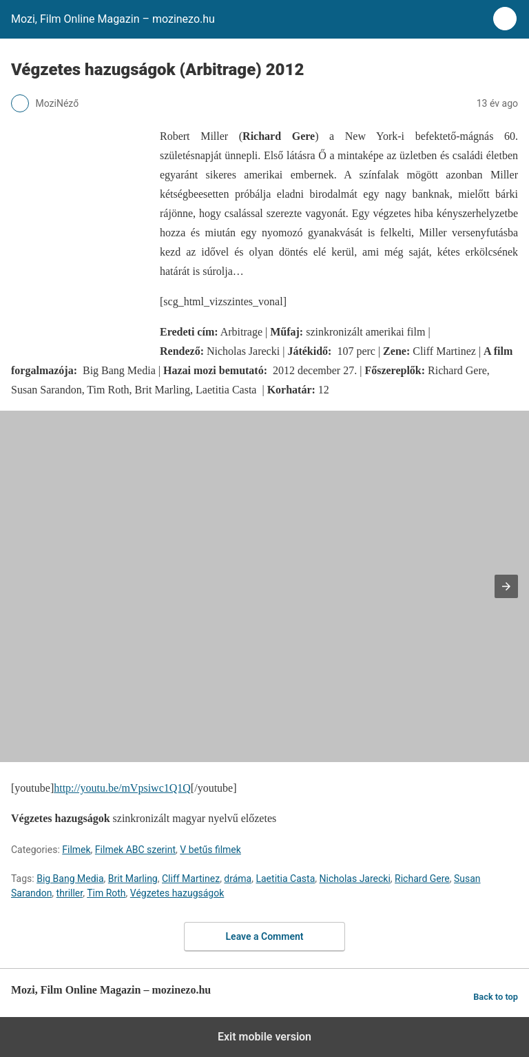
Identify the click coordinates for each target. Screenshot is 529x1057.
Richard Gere (422, 878)
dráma (237, 878)
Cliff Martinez (191, 878)
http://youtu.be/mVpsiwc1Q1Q (122, 788)
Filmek (76, 849)
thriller (69, 893)
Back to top (495, 997)
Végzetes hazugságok (177, 893)
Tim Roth (106, 893)
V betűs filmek (210, 849)
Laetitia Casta (285, 878)
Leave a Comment (265, 936)
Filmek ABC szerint (135, 849)
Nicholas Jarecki (355, 878)
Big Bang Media (70, 878)
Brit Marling (133, 878)
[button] (506, 586)
